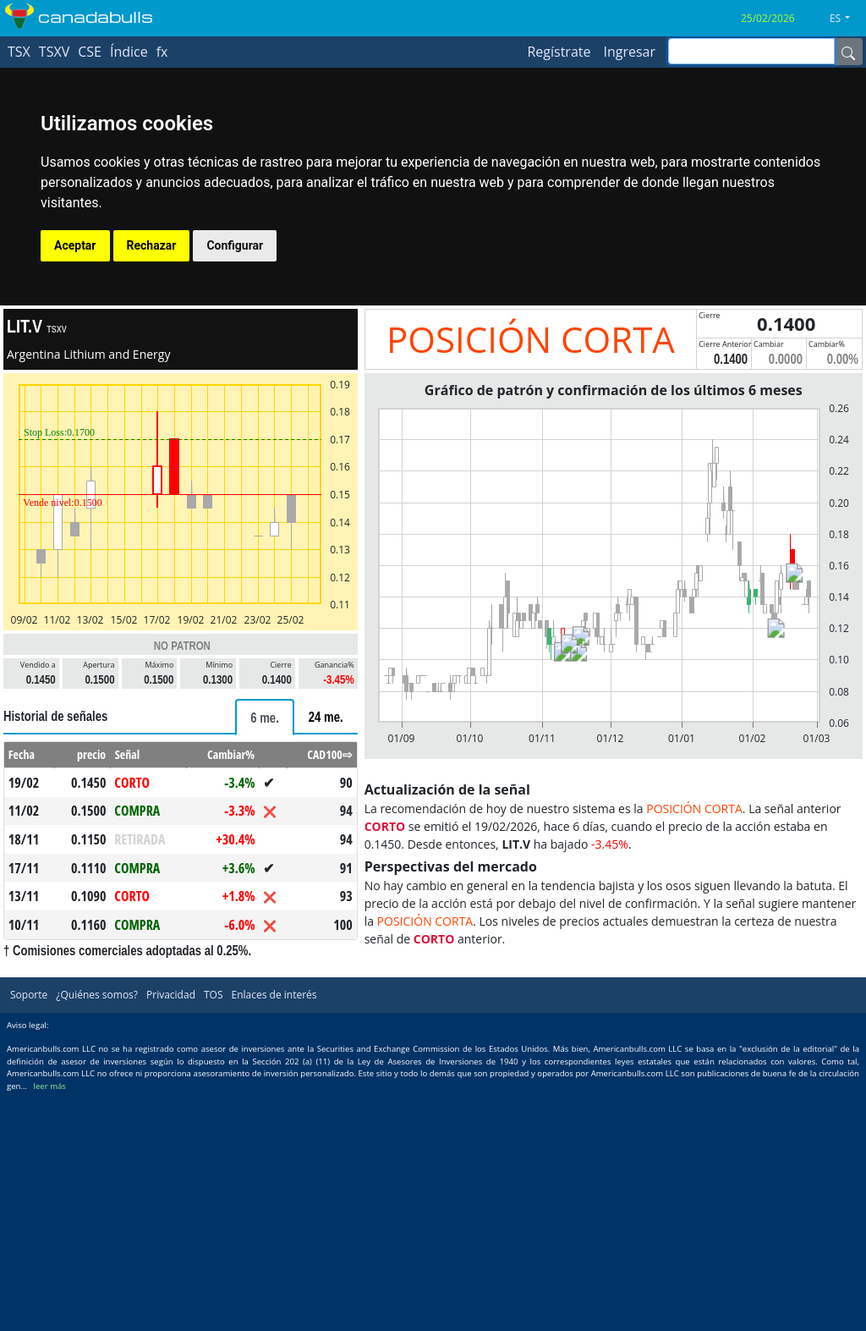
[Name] (848, 51)
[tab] (264, 717)
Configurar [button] (234, 245)
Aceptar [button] (75, 245)
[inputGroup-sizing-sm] (751, 51)
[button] (846, 18)
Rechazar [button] (152, 245)
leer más (50, 1086)
